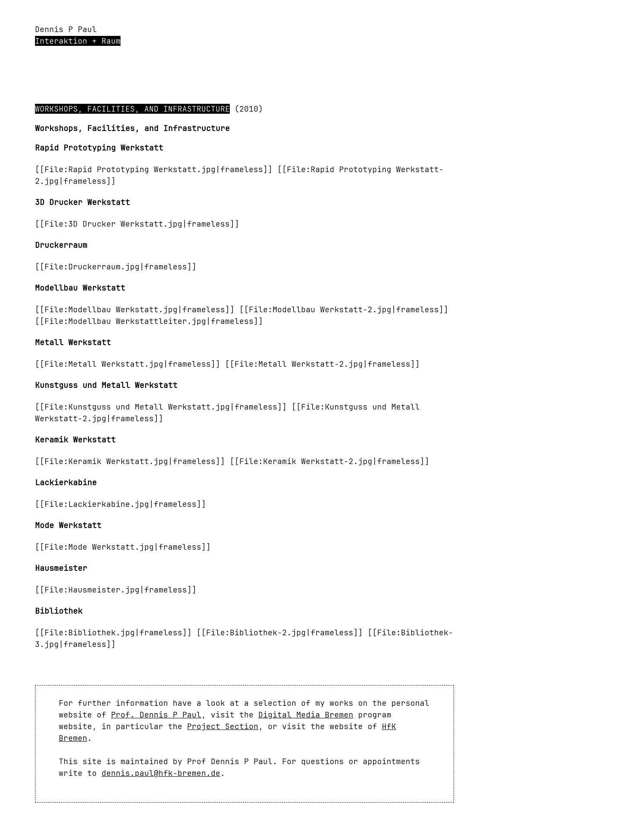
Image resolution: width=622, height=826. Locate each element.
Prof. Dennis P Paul (156, 715)
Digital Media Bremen (305, 715)
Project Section (222, 726)
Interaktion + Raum (78, 41)
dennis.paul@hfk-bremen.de (161, 773)
